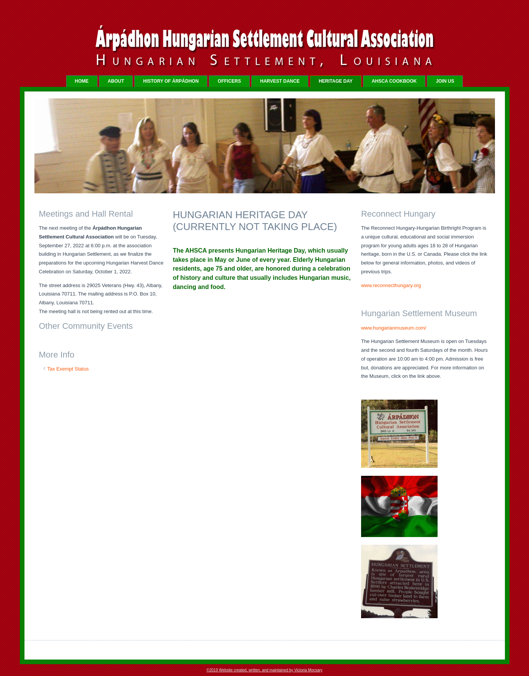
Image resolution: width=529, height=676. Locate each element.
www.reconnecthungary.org (391, 285)
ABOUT (116, 81)
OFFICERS (229, 81)
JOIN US (445, 81)
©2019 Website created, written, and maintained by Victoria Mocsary (264, 670)
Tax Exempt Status (68, 369)
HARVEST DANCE (279, 81)
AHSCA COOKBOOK (394, 81)
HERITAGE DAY (336, 81)
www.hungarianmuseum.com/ (393, 328)
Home (82, 81)
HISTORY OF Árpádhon (171, 81)
